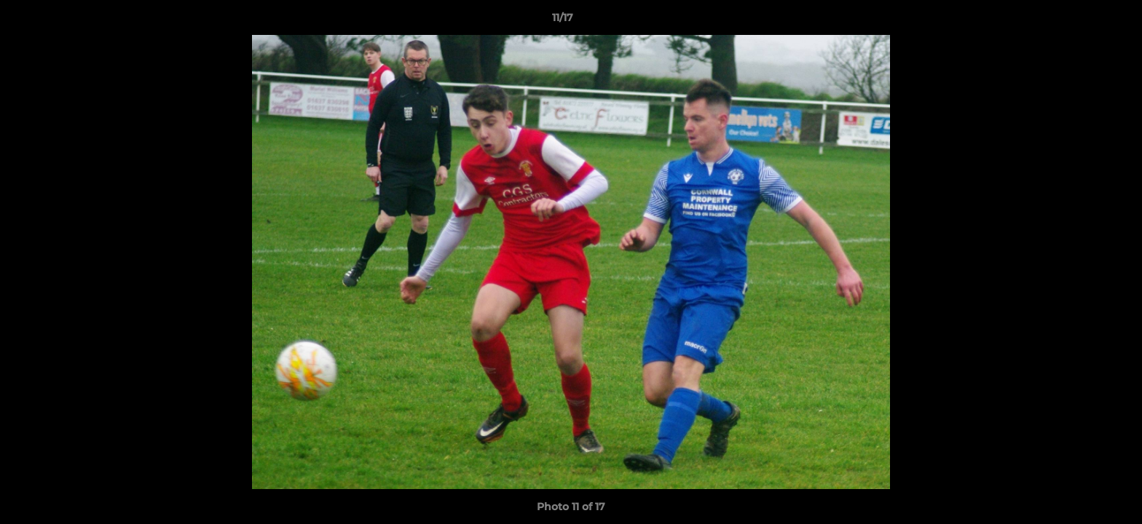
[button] (1081, 21)
